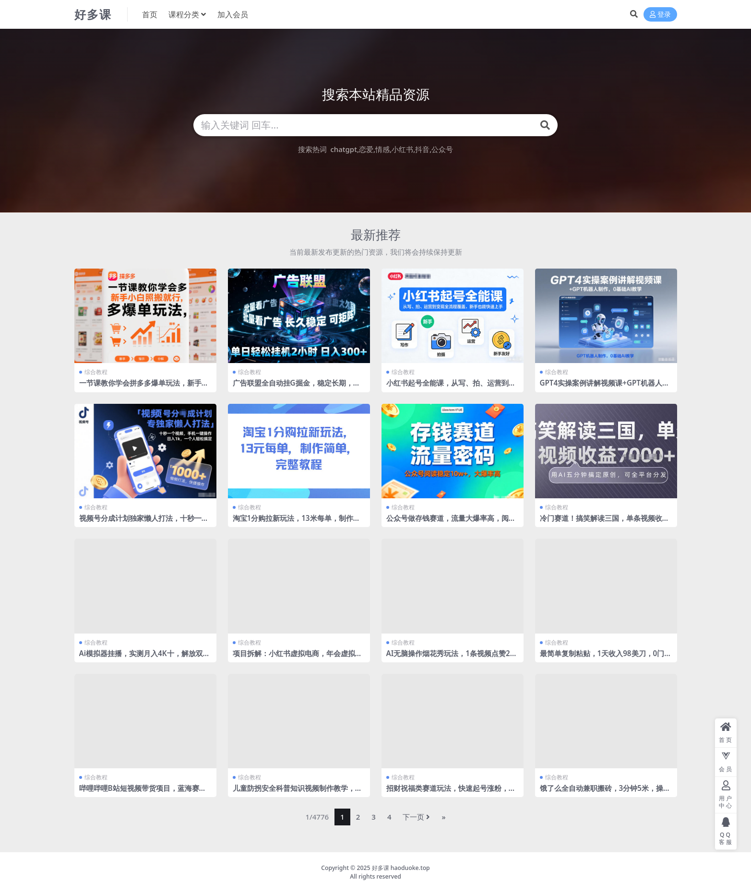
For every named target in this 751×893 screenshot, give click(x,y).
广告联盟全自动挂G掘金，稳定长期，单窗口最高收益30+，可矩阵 (296, 387)
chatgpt (343, 149)
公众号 (442, 149)
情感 (382, 149)
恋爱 (366, 149)
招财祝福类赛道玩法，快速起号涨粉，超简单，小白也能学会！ (451, 792)
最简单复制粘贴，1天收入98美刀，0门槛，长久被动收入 (602, 657)
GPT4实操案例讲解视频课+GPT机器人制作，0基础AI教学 (604, 387)
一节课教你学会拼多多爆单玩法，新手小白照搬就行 (144, 387)
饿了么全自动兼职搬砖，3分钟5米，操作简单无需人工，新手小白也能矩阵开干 (605, 792)
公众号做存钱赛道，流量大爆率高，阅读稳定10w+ (451, 522)
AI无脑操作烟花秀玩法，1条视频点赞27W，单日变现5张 (450, 657)
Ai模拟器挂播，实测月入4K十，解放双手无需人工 (144, 657)
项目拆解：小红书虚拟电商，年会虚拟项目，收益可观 (297, 657)
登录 (660, 14)
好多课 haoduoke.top (401, 868)
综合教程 (95, 372)
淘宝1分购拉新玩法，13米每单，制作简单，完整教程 (296, 522)
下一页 (416, 817)
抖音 (422, 149)
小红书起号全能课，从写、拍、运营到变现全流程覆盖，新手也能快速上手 (451, 387)
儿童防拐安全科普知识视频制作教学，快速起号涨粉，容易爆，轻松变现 (297, 792)
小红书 (402, 149)
